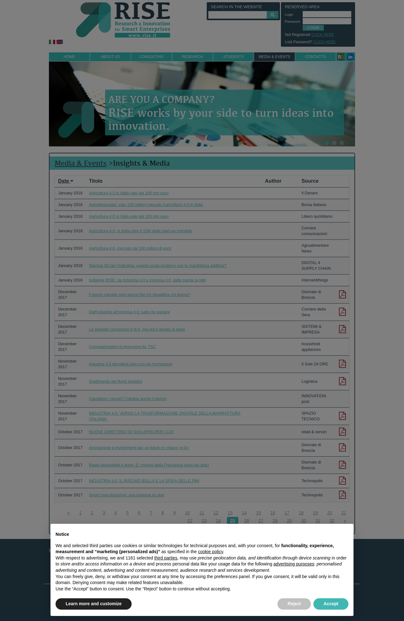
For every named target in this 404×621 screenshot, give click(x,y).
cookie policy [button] (210, 551)
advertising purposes (293, 563)
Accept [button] (331, 603)
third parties (165, 557)
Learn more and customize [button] (94, 603)
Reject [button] (294, 603)
